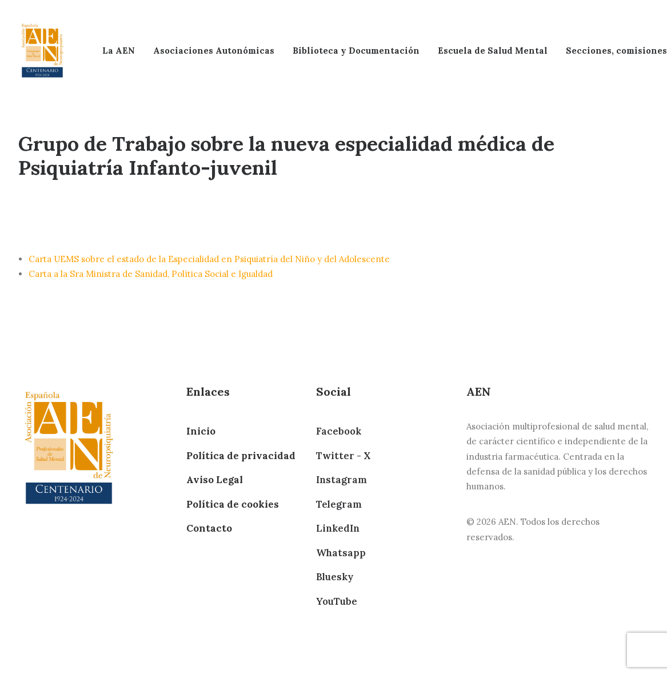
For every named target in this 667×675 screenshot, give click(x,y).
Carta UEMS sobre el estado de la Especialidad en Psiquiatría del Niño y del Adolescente (209, 259)
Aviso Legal (214, 479)
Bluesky (334, 576)
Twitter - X (343, 455)
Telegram (339, 504)
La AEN (118, 50)
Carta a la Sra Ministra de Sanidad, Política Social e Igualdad (151, 273)
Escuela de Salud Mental (493, 50)
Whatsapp (341, 553)
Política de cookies (232, 504)
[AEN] (42, 51)
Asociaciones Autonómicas (213, 50)
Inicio (200, 431)
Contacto (209, 528)
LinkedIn (338, 528)
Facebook (338, 431)
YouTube (336, 601)
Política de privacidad (240, 455)
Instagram (341, 479)
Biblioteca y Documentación (356, 50)
